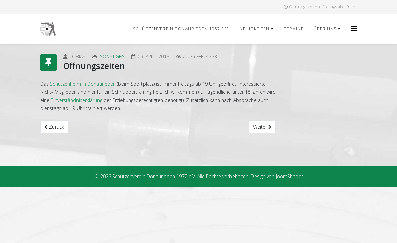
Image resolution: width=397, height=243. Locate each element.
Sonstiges (112, 56)
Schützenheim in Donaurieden (83, 84)
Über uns (325, 29)
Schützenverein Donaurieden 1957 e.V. (181, 29)
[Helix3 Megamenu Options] (354, 28)
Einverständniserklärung (76, 100)
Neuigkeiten (254, 29)
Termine (294, 29)
